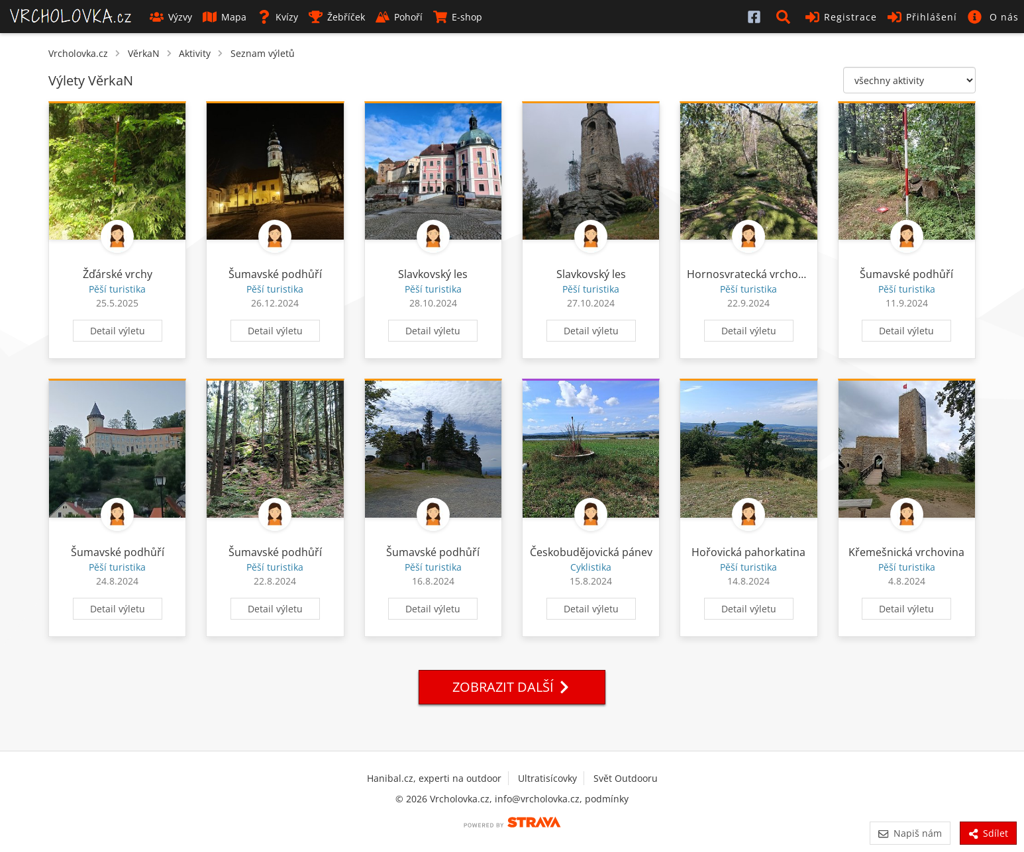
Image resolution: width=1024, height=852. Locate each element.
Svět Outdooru (625, 778)
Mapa (224, 17)
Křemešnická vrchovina (906, 552)
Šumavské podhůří (275, 274)
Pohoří (399, 17)
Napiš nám (909, 833)
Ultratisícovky (547, 778)
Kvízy (277, 17)
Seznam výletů (262, 53)
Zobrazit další (512, 687)
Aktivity (195, 53)
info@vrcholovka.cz (537, 798)
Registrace (841, 17)
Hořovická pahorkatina (748, 552)
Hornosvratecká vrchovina (753, 274)
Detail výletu (117, 330)
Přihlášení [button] (922, 17)
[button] (785, 16)
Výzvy (171, 17)
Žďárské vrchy (117, 274)
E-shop (457, 17)
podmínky (607, 798)
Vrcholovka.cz (78, 53)
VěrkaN (144, 53)
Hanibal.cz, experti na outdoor (434, 778)
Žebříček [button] (337, 17)
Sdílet (988, 833)
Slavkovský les (433, 274)
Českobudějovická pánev (591, 552)
